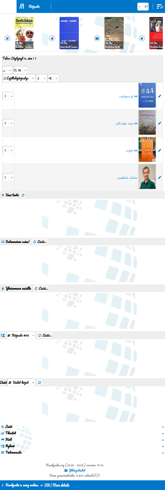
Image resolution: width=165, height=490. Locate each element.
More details (60, 485)
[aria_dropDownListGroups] (21, 335)
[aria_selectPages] (7, 70)
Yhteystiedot (74, 470)
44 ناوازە (132, 150)
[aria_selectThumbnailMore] (21, 382)
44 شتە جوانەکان (127, 123)
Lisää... (40, 241)
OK (45, 485)
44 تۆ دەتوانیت (128, 96)
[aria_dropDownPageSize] (20, 70)
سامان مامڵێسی (127, 177)
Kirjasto (34, 6)
